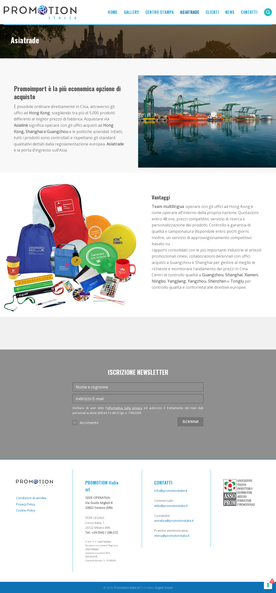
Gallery (131, 12)
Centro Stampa (159, 12)
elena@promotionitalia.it (172, 535)
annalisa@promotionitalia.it (173, 520)
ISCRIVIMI (190, 421)
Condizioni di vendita (31, 498)
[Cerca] (268, 12)
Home (112, 12)
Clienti (212, 12)
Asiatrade (189, 12)
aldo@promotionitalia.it (171, 505)
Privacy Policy (25, 504)
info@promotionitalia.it (170, 490)
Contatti (249, 12)
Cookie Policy (25, 510)
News (229, 12)
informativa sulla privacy (124, 408)
